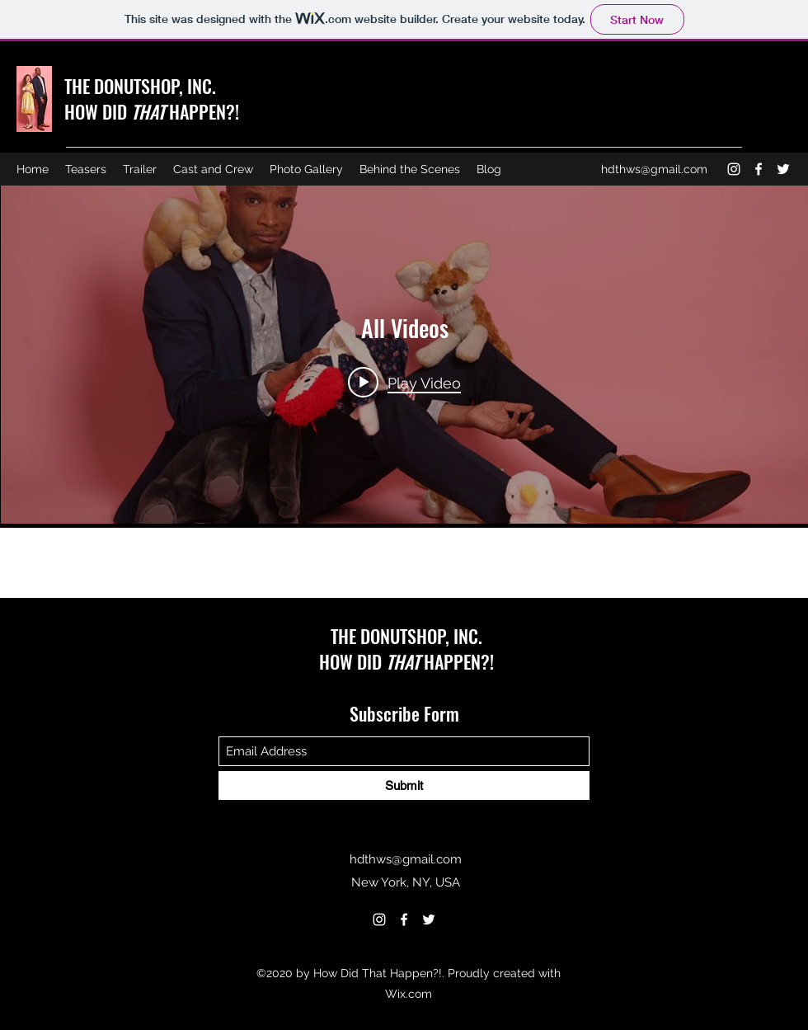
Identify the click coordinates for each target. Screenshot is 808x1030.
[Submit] (404, 785)
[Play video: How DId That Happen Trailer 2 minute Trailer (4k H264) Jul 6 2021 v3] (404, 381)
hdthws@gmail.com (654, 169)
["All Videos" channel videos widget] (404, 355)
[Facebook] (758, 169)
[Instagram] (734, 169)
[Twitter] (783, 169)
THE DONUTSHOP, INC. (140, 86)
